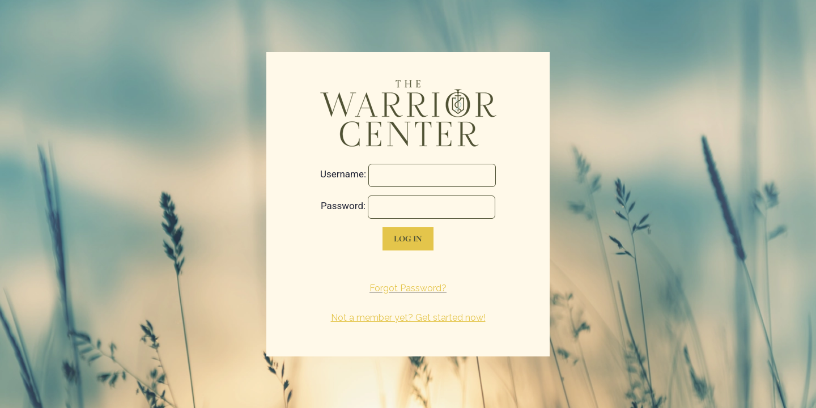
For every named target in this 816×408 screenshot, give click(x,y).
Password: (343, 205)
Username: (343, 174)
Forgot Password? (408, 288)
